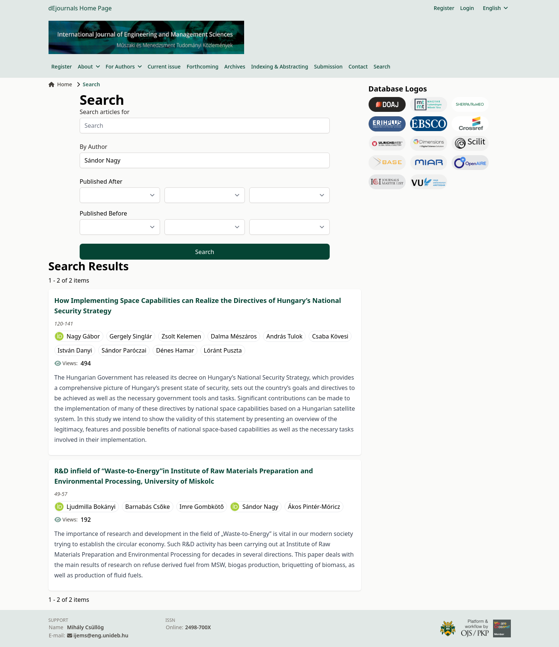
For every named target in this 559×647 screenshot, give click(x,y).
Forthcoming (203, 66)
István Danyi (75, 350)
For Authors (124, 66)
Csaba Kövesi (330, 336)
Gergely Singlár (131, 336)
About (89, 66)
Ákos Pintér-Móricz (314, 507)
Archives (234, 66)
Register (444, 7)
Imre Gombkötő (202, 507)
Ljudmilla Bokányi (91, 507)
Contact (358, 66)
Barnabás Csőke (147, 507)
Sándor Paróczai (124, 350)
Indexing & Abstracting (279, 66)
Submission (328, 66)
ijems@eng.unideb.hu (100, 635)
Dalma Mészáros (234, 336)
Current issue (163, 66)
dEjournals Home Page (80, 8)
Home (60, 84)
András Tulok (284, 336)
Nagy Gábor (83, 336)
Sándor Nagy (260, 507)
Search (382, 66)
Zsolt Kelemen (181, 336)
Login (467, 7)
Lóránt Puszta (223, 350)
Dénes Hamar (175, 350)
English (495, 7)
